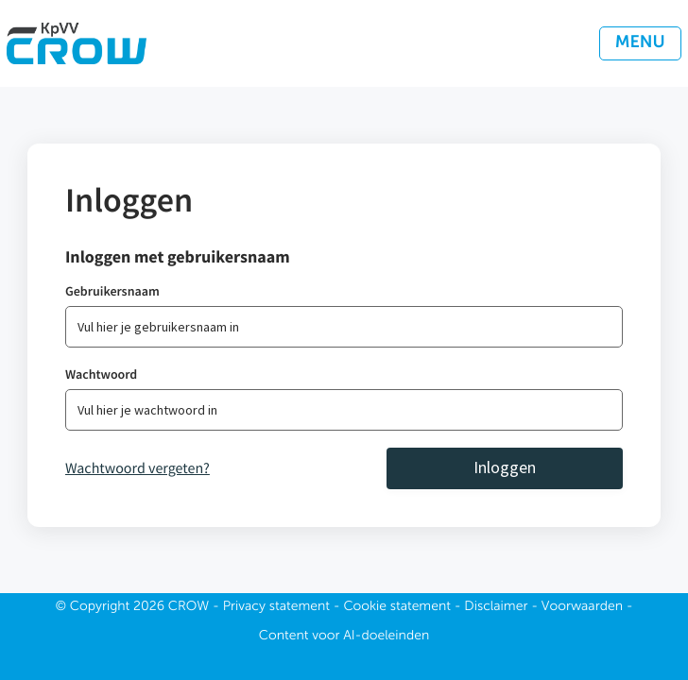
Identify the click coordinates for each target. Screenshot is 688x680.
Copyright (100, 607)
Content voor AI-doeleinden (344, 636)
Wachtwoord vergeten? (137, 468)
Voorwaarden (582, 607)
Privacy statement (276, 607)
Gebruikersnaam (112, 290)
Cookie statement (397, 607)
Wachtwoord (101, 374)
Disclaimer (495, 607)
